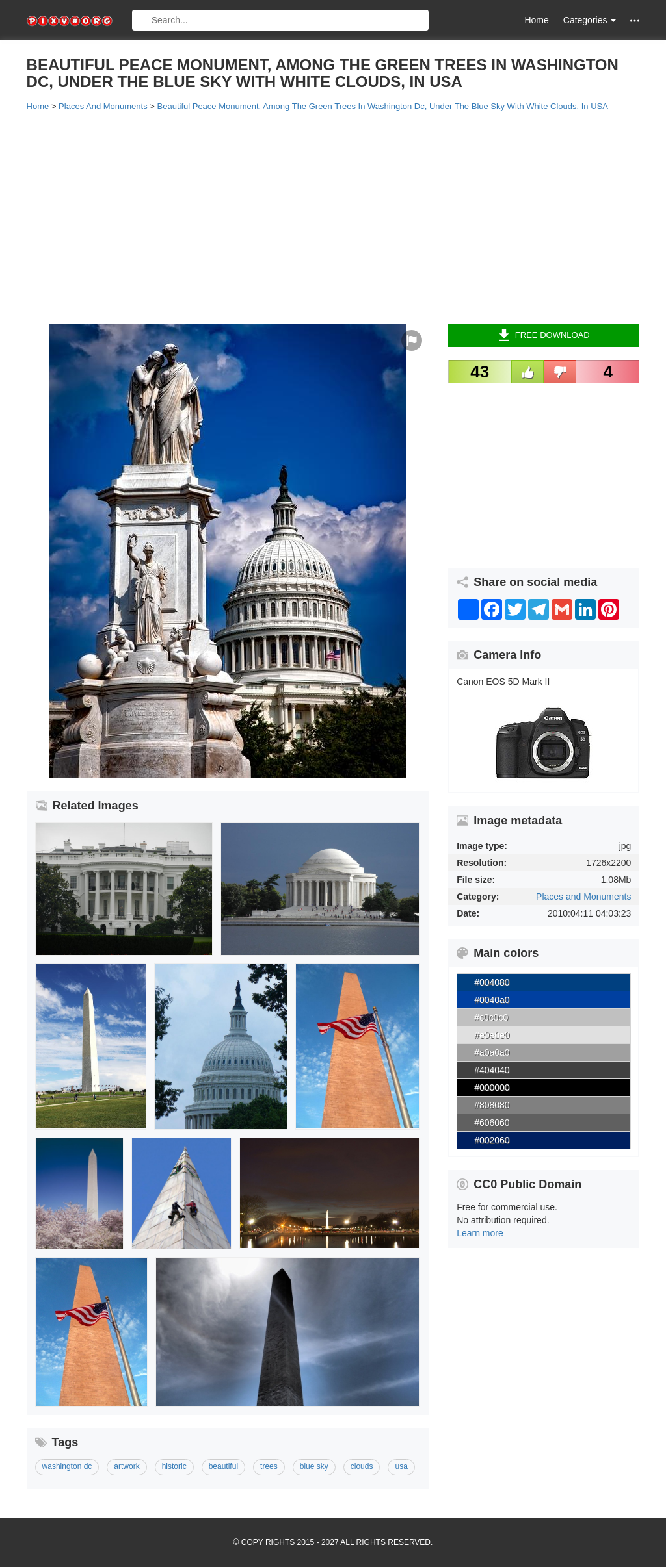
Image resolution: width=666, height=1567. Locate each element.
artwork (126, 1466)
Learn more (480, 1233)
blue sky (314, 1466)
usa (401, 1466)
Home (536, 20)
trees (269, 1466)
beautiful (223, 1466)
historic (174, 1466)
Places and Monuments (583, 896)
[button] (635, 20)
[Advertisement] (333, 216)
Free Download (544, 335)
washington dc (67, 1466)
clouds (362, 1466)
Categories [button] (590, 20)
